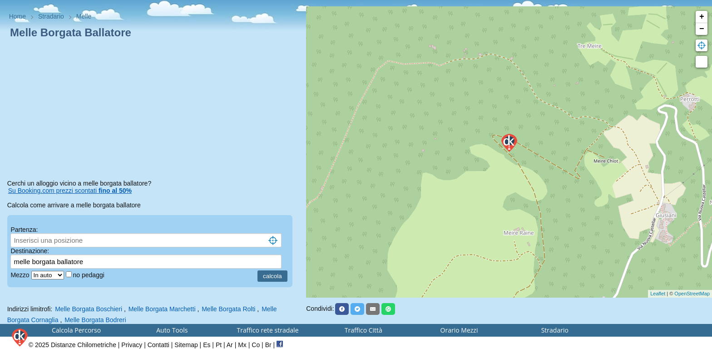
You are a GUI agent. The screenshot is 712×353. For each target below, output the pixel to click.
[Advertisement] (153, 110)
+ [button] (701, 16)
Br (268, 344)
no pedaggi (89, 275)
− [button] (701, 29)
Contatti (158, 344)
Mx (242, 344)
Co (256, 344)
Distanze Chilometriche (83, 344)
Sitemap (186, 344)
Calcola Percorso (76, 330)
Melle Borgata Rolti (228, 309)
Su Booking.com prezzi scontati (70, 190)
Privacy (131, 344)
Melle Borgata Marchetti (162, 309)
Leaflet (657, 293)
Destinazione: (29, 251)
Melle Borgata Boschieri (88, 309)
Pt (219, 344)
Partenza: (24, 229)
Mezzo (20, 275)
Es (206, 344)
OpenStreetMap (692, 293)
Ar (230, 344)
